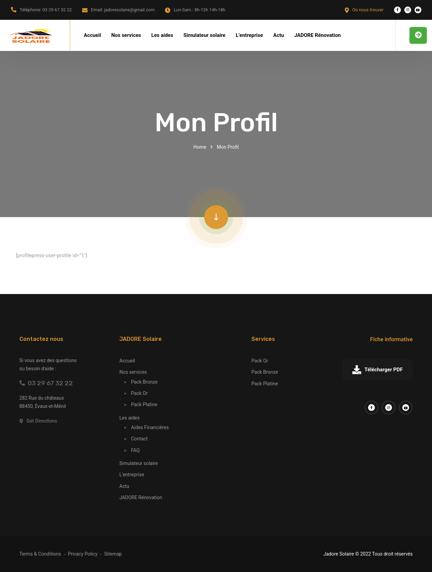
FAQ (135, 450)
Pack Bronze (144, 382)
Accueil (92, 35)
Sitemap (113, 554)
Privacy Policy (82, 554)
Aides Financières (150, 427)
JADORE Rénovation (317, 35)
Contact (139, 438)
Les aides (162, 35)
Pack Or (139, 393)
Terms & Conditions (40, 554)
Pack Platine (144, 404)
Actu (278, 35)
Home (199, 147)
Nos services (126, 35)
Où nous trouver (368, 9)
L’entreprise (249, 35)
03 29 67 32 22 (46, 383)
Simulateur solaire (204, 35)
